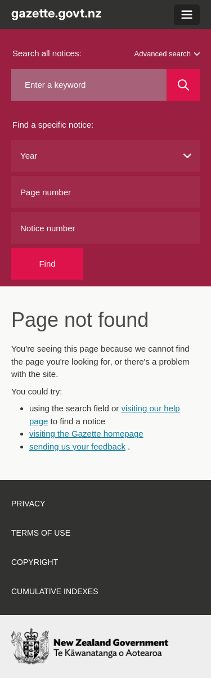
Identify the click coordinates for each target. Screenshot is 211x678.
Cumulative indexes (54, 591)
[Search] (183, 85)
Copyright (34, 562)
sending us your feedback (77, 446)
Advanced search (167, 54)
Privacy (28, 503)
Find (47, 263)
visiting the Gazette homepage (86, 433)
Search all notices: (47, 53)
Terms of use (40, 532)
